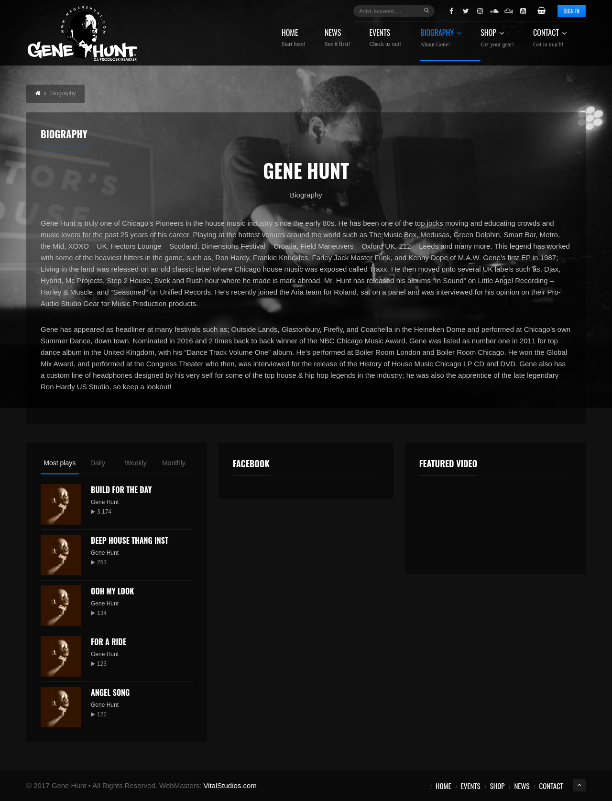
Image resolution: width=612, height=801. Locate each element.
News (337, 38)
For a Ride (108, 641)
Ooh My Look (112, 591)
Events (385, 38)
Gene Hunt (105, 502)
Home (294, 38)
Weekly (136, 463)
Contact (550, 38)
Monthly (174, 463)
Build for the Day (121, 489)
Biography (440, 38)
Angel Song (110, 692)
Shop (497, 38)
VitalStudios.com (229, 785)
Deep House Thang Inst (129, 540)
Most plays (60, 463)
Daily (97, 463)
